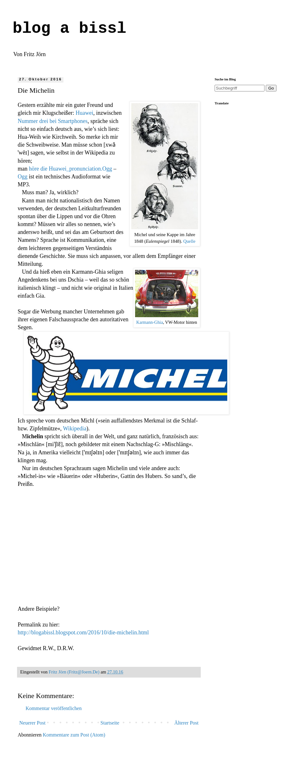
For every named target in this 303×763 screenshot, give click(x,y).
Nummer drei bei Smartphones (52, 121)
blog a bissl (69, 29)
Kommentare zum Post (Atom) (74, 734)
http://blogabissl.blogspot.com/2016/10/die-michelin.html (83, 632)
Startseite (109, 722)
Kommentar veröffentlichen (54, 708)
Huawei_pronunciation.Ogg (80, 169)
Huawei (84, 113)
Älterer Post (186, 722)
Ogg (22, 176)
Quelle (189, 241)
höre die (39, 169)
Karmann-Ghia (149, 322)
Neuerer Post (32, 722)
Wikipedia (74, 428)
